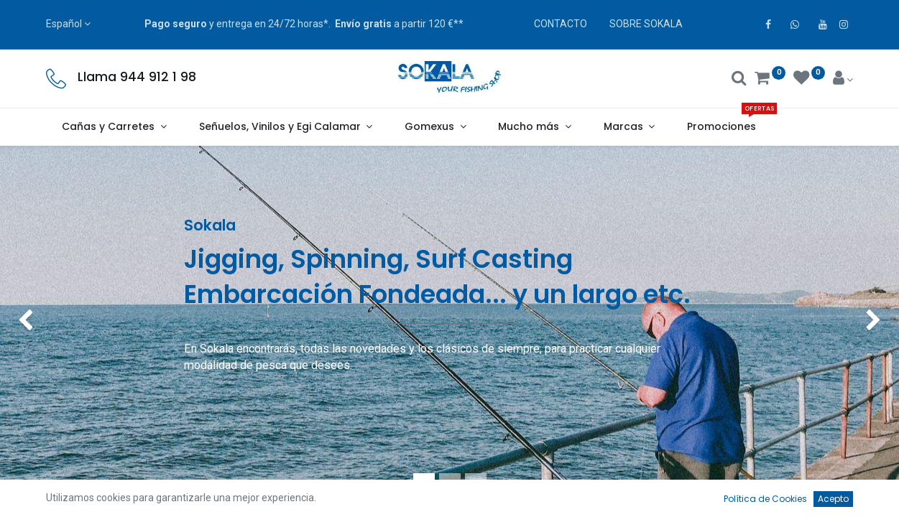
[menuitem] (722, 127)
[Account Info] (843, 79)
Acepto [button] (833, 499)
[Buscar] (739, 79)
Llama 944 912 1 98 (137, 76)
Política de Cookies (765, 499)
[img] (36, 322)
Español (64, 23)
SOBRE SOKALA (646, 23)
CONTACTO (560, 23)
